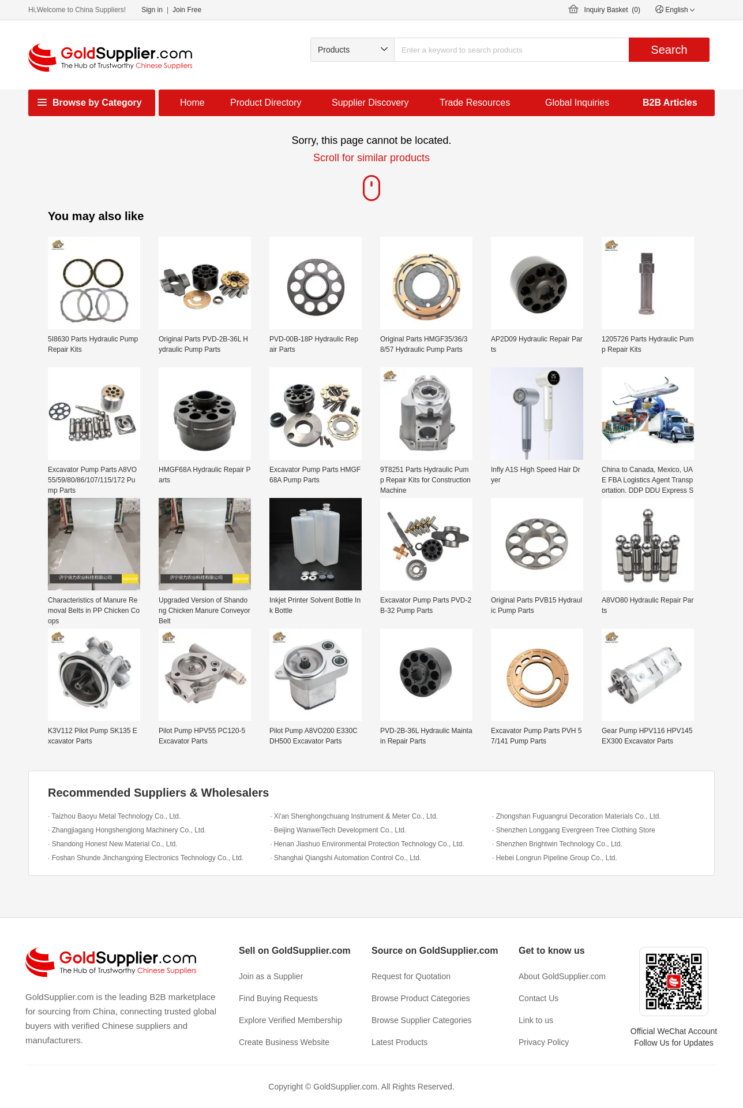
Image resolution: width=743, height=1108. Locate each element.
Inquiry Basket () (612, 10)
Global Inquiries (577, 102)
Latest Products (399, 1042)
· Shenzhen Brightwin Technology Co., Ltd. (557, 844)
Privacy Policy (544, 1042)
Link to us (536, 1020)
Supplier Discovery (370, 102)
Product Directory (266, 102)
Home (192, 102)
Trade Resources (475, 102)
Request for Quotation (411, 976)
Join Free (186, 10)
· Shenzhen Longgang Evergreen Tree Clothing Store (573, 830)
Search (669, 49)
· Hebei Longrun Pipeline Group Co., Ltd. (554, 858)
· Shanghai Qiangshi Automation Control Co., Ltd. (345, 858)
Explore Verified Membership (290, 1020)
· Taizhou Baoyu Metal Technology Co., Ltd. (114, 816)
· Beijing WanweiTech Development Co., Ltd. (338, 830)
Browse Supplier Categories (422, 1020)
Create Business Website (284, 1042)
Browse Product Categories (421, 998)
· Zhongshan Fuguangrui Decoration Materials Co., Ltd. (576, 816)
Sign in (152, 10)
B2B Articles (670, 102)
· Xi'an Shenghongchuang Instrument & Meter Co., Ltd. (354, 816)
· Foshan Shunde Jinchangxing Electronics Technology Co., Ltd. (145, 858)
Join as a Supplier (271, 976)
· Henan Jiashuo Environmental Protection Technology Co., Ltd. (367, 844)
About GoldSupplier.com (562, 976)
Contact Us (538, 998)
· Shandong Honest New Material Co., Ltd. (113, 844)
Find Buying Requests (278, 998)
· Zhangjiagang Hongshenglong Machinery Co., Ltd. (127, 830)
